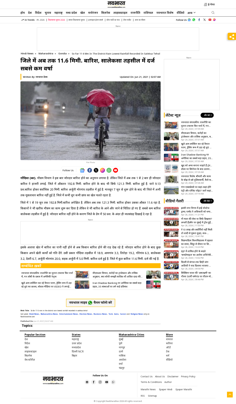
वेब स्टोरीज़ (30, 359)
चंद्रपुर (122, 368)
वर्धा (121, 364)
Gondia (62, 53)
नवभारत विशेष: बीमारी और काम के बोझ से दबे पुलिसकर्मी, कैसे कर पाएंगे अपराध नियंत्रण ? (196, 178)
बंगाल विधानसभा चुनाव (77, 19)
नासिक (122, 355)
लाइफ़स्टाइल (120, 13)
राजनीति (135, 13)
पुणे (120, 343)
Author (168, 382)
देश (30, 13)
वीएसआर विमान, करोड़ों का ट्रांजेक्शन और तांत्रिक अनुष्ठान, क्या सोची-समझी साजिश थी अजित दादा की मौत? (117, 274)
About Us (160, 376)
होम (22, 13)
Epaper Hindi (165, 389)
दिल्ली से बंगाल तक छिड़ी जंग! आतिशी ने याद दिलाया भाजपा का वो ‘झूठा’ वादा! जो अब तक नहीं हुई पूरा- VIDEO (197, 263)
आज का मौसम (140, 19)
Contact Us (147, 376)
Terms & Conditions (151, 382)
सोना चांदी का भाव (113, 19)
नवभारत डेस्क (42, 76)
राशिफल (148, 13)
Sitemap (152, 395)
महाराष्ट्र (58, 13)
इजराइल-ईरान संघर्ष (95, 19)
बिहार (74, 355)
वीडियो (180, 13)
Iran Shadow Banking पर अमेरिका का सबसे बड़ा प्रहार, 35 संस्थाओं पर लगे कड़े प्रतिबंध (117, 284)
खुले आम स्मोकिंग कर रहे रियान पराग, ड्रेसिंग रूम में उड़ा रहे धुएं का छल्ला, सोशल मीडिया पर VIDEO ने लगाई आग (46, 284)
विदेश (38, 13)
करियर (169, 343)
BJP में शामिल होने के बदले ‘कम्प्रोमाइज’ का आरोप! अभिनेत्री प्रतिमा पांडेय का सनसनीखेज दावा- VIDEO (197, 253)
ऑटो (168, 347)
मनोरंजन (93, 13)
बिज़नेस (105, 13)
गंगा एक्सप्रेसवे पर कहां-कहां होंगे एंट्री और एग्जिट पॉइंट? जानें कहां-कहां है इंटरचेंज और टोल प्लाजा (196, 188)
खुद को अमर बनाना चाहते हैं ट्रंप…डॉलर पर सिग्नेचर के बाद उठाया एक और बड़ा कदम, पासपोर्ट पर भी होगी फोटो (197, 167)
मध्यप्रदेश (76, 347)
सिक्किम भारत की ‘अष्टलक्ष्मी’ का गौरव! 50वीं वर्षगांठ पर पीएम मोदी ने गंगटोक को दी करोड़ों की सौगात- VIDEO (197, 274)
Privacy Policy (188, 376)
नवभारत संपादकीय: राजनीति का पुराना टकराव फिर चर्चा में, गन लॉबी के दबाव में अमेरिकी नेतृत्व (47, 274)
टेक (167, 351)
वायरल (169, 339)
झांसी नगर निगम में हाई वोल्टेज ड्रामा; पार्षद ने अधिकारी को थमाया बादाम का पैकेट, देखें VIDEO (196, 209)
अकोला (122, 359)
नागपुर (122, 347)
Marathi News (148, 389)
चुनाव (48, 13)
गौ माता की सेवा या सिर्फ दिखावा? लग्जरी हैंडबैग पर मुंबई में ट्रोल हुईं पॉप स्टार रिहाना (196, 220)
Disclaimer (172, 376)
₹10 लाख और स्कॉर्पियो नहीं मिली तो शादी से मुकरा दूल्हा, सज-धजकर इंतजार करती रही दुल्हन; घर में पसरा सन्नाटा (196, 231)
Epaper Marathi (184, 389)
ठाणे (121, 351)
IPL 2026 (40, 19)
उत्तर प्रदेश (77, 343)
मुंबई (121, 339)
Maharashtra (46, 53)
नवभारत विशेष (164, 13)
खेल (82, 13)
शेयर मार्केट (127, 19)
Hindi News (27, 53)
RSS (143, 395)
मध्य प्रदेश (71, 13)
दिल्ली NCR (78, 351)
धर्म (167, 355)
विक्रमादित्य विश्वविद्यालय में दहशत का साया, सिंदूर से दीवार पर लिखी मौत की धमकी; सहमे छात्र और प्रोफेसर (197, 242)
